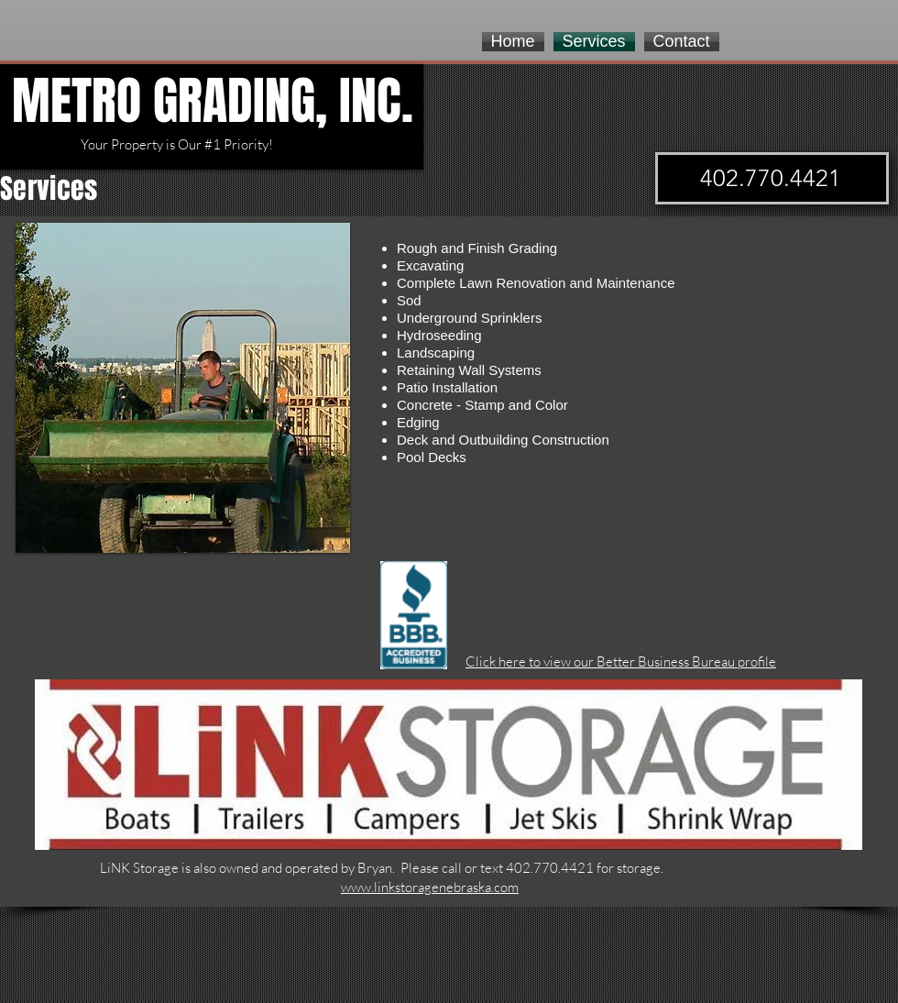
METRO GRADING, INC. (212, 100)
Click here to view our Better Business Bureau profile (620, 661)
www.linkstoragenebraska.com (430, 887)
